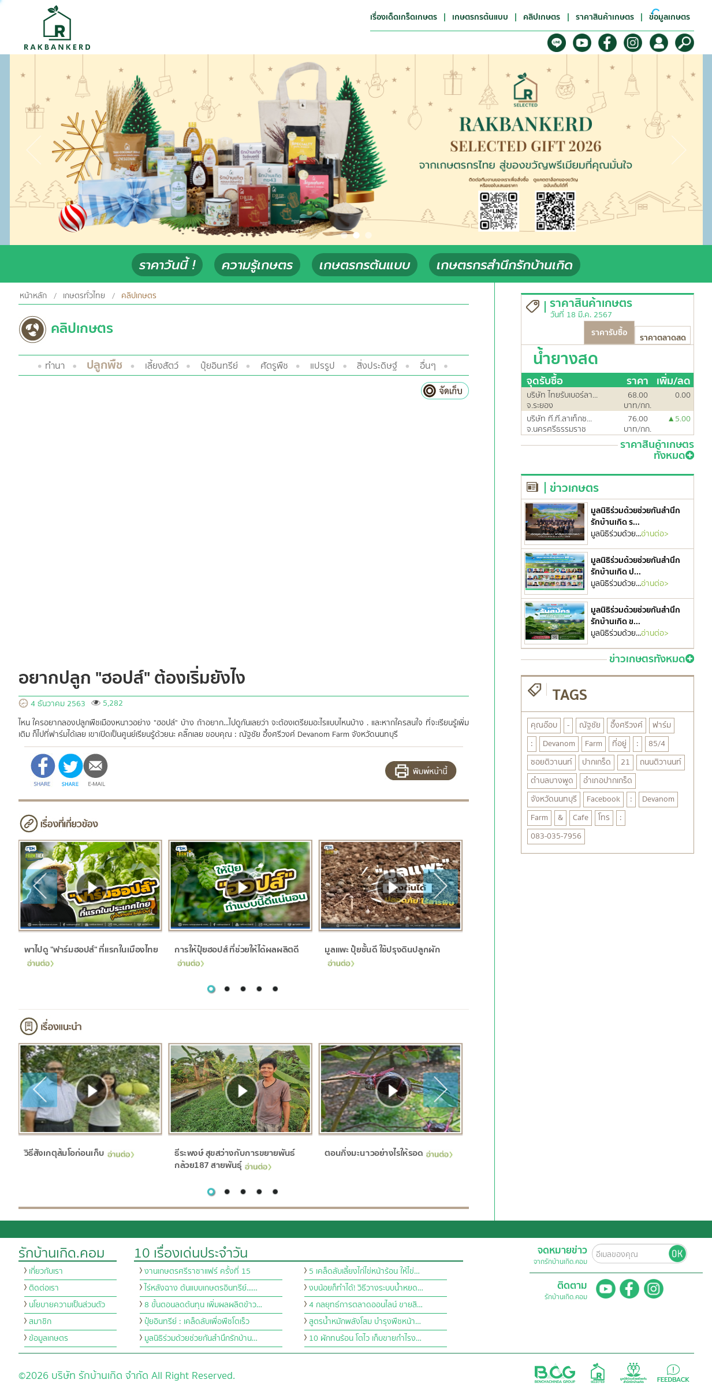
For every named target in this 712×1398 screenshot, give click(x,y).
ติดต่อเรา (44, 1288)
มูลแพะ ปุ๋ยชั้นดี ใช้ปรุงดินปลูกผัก (382, 954)
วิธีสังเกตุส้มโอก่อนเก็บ (79, 1153)
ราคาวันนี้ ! (167, 265)
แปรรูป (322, 365)
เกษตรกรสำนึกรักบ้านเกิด (505, 265)
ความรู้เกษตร (257, 265)
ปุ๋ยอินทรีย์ (219, 365)
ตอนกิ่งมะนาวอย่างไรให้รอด (389, 1153)
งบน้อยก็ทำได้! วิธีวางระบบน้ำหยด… (366, 1288)
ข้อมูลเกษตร (48, 1338)
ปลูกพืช (104, 365)
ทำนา (55, 365)
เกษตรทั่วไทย (84, 296)
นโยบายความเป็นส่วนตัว (67, 1305)
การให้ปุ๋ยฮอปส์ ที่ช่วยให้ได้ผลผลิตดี (236, 954)
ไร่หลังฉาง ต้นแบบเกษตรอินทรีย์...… (201, 1288)
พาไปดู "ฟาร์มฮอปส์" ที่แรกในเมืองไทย (91, 954)
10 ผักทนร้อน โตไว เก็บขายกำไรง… (365, 1338)
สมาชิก (40, 1321)
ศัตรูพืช (274, 365)
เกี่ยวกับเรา (46, 1271)
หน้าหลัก (33, 296)
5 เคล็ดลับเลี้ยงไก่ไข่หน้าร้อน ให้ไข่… (364, 1271)
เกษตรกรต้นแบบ (364, 265)
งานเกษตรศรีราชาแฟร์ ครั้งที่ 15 (197, 1271)
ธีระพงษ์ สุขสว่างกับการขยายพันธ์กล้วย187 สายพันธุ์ (234, 1159)
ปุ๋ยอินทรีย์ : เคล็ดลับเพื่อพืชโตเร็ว (196, 1321)
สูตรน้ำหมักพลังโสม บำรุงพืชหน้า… (365, 1321)
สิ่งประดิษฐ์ (377, 365)
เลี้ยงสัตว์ (161, 365)
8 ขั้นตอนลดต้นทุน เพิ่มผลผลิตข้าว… (203, 1305)
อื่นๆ (428, 365)
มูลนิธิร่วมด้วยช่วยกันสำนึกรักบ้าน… (201, 1338)
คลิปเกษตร (138, 296)
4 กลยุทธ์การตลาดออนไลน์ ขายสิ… (366, 1305)
